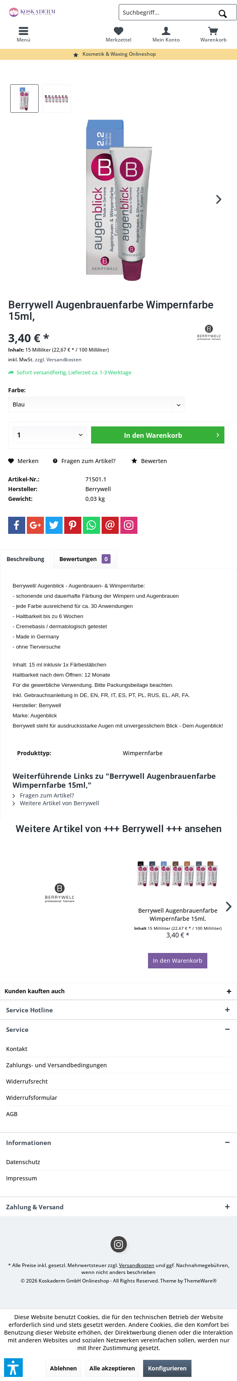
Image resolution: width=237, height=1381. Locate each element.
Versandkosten (136, 1265)
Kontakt (16, 1049)
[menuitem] (24, 34)
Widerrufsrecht (27, 1081)
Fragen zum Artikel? (84, 461)
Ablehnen (63, 1368)
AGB (11, 1114)
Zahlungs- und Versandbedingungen (56, 1065)
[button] (13, 1367)
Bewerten (149, 461)
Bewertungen (85, 559)
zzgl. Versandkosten (58, 359)
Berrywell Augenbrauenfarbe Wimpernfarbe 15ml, (177, 914)
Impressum (21, 1178)
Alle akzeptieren (112, 1368)
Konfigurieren (167, 1368)
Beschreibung (25, 559)
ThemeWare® (200, 1280)
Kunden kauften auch (34, 991)
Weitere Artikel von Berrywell (56, 803)
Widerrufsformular (31, 1097)
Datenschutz (23, 1162)
